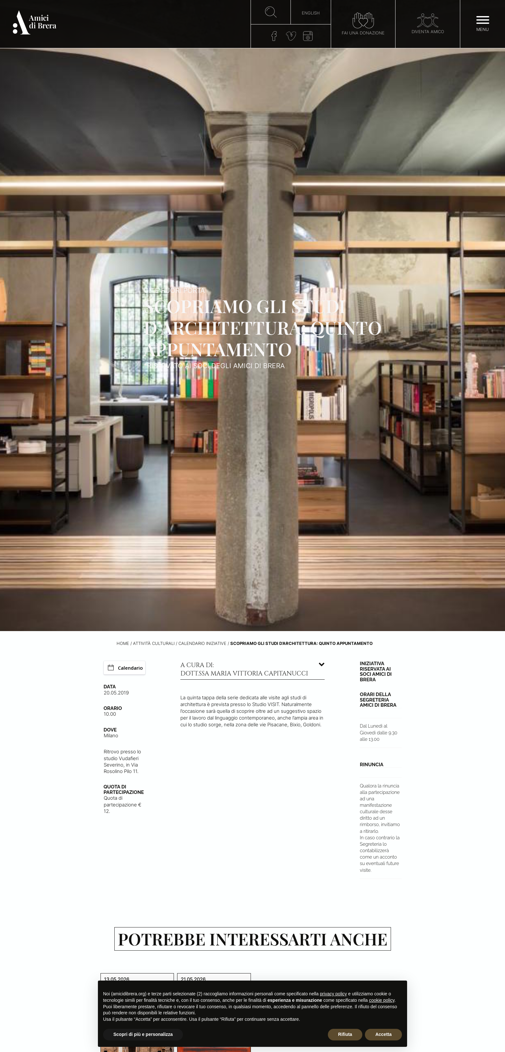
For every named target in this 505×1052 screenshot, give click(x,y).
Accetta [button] (383, 1034)
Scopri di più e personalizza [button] (143, 1034)
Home (123, 643)
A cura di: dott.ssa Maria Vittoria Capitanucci (244, 669)
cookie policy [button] (382, 1000)
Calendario (125, 668)
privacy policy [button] (333, 993)
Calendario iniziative (202, 643)
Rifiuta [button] (345, 1034)
